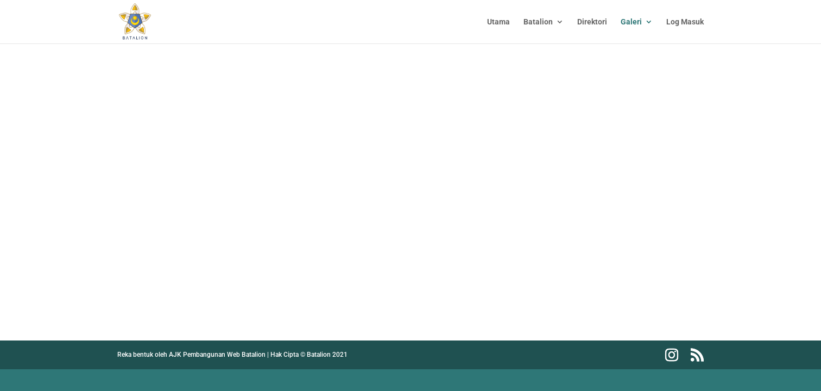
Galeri (631, 22)
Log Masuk (685, 22)
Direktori (592, 22)
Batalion (538, 22)
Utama (498, 22)
